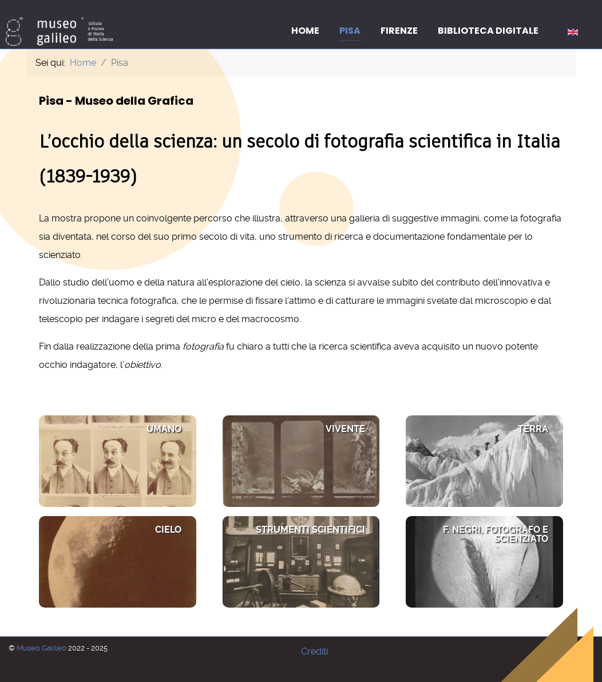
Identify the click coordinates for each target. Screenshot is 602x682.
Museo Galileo (42, 648)
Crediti (314, 651)
